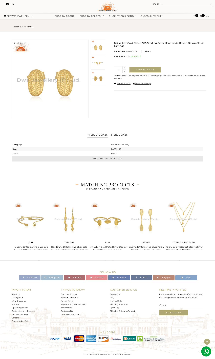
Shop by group (65, 17)
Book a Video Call (20, 321)
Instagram (52, 277)
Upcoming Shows (20, 308)
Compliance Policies (70, 314)
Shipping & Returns (118, 304)
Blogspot (164, 277)
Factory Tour (17, 297)
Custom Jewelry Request (23, 311)
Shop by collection (122, 17)
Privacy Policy (67, 301)
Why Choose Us (19, 301)
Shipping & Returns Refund (122, 311)
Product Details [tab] (98, 135)
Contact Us (115, 294)
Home (17, 26)
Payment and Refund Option (74, 304)
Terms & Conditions (69, 297)
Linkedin (119, 277)
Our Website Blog (20, 314)
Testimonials (66, 308)
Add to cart (145, 69)
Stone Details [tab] (119, 135)
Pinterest (97, 277)
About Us (16, 294)
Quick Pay (114, 308)
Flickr (186, 277)
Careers (15, 318)
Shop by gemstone (92, 17)
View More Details (107, 158)
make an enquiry (142, 83)
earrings (28, 26)
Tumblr (141, 277)
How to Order (116, 301)
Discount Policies (69, 294)
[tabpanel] (31, 227)
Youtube (74, 277)
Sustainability (67, 311)
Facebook (30, 277)
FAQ (112, 297)
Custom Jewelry (152, 17)
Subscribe (173, 312)
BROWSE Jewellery (16, 17)
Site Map (16, 304)
